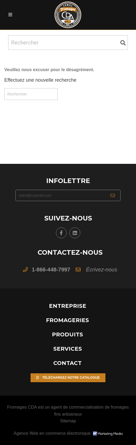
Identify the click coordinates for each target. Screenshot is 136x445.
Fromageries (67, 320)
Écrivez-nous (101, 269)
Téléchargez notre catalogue (68, 378)
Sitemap (68, 421)
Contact (67, 363)
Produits (67, 334)
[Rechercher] (68, 42)
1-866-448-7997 (51, 269)
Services (67, 349)
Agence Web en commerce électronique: (68, 433)
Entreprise (67, 306)
